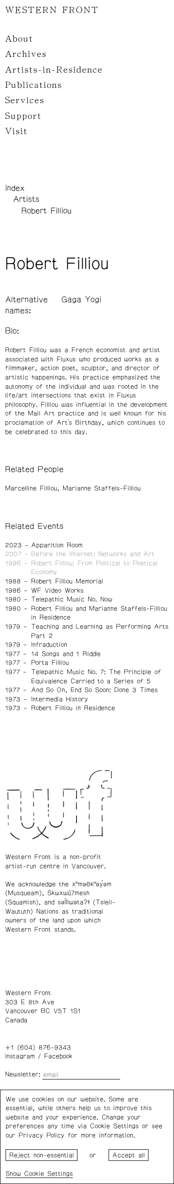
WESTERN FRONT (52, 10)
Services (25, 100)
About (19, 38)
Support (23, 116)
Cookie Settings (48, 1174)
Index (15, 188)
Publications (33, 85)
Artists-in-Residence (54, 69)
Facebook (58, 1056)
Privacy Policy (41, 1135)
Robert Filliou (46, 211)
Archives (26, 54)
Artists (26, 199)
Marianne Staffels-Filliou (102, 488)
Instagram (20, 1056)
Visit (16, 131)
